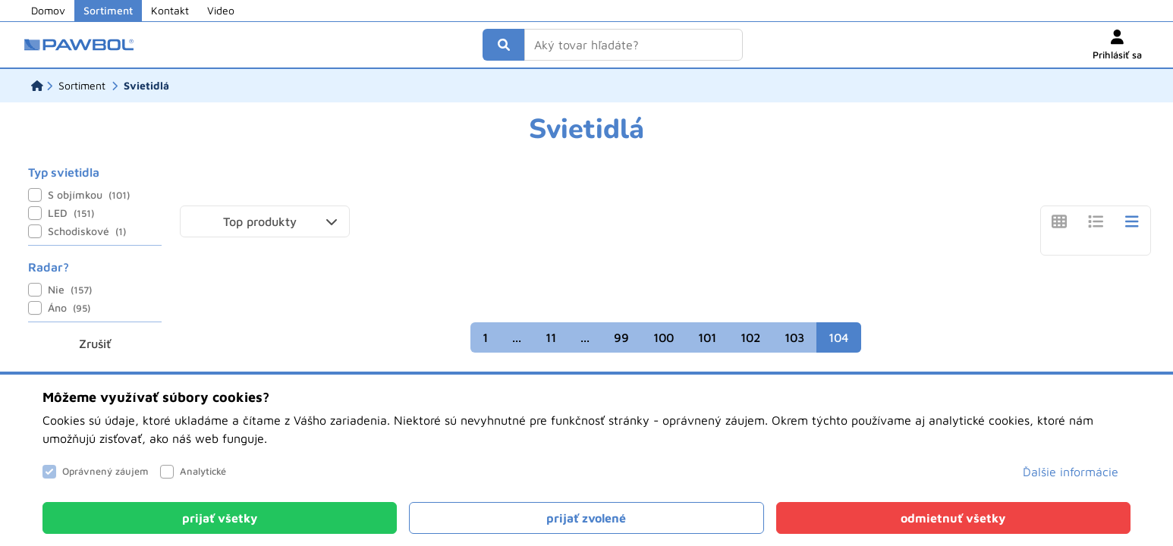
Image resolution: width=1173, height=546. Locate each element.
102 (750, 337)
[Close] (219, 518)
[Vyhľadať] (504, 45)
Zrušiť (95, 343)
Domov (48, 10)
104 (839, 337)
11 (551, 337)
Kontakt (170, 10)
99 (621, 337)
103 (794, 337)
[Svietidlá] (146, 85)
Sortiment (108, 10)
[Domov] (37, 85)
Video (220, 10)
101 (707, 337)
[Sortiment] (81, 85)
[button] (265, 221)
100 (663, 337)
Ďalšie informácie (1070, 472)
